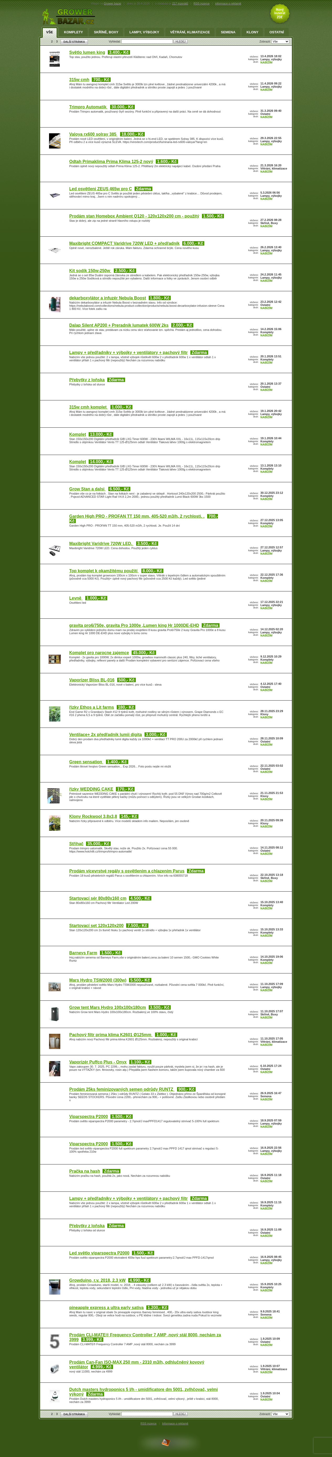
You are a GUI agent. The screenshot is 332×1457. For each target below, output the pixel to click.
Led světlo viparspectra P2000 (99, 1253)
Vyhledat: (115, 41)
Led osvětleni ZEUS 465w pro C (100, 189)
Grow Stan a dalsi (87, 489)
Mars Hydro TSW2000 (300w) (97, 980)
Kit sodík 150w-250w (90, 270)
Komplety (73, 32)
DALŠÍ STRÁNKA (74, 41)
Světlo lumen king (87, 52)
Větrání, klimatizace (190, 32)
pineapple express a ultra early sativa (106, 1307)
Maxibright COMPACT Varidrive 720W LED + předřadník (124, 243)
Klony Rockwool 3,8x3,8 (93, 816)
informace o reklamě (228, 3)
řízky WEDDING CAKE (91, 789)
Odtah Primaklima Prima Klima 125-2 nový (111, 161)
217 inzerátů (180, 3)
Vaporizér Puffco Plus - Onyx (98, 1062)
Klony (252, 32)
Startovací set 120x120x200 (96, 925)
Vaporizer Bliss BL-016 (92, 680)
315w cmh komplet (88, 407)
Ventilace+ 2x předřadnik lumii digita (105, 734)
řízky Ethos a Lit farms (91, 707)
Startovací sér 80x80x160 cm (97, 898)
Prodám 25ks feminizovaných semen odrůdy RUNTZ (121, 1089)
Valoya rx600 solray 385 (93, 134)
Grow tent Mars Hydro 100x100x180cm (107, 1007)
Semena (228, 32)
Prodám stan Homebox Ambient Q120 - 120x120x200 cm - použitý (134, 216)
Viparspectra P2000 (88, 1116)
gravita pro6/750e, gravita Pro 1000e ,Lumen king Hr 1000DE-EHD (134, 625)
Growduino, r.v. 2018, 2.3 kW (97, 1280)
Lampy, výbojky (144, 32)
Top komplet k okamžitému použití (104, 571)
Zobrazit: (265, 41)
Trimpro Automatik (88, 107)
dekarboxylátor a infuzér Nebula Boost (107, 298)
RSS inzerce (202, 3)
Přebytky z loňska (87, 380)
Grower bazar (112, 3)
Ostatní (276, 32)
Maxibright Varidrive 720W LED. (101, 543)
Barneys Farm (83, 953)
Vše (49, 32)
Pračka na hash (84, 1171)
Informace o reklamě (175, 1423)
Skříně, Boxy (106, 32)
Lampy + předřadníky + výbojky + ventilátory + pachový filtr (128, 352)
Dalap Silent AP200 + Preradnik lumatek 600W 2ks (119, 325)
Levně (76, 598)
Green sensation (86, 762)
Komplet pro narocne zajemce (99, 652)
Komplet (77, 434)
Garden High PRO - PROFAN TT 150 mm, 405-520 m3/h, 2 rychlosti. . (137, 516)
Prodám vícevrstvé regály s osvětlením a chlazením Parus (126, 871)
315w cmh (79, 79)
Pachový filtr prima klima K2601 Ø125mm (110, 1034)
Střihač (76, 843)
